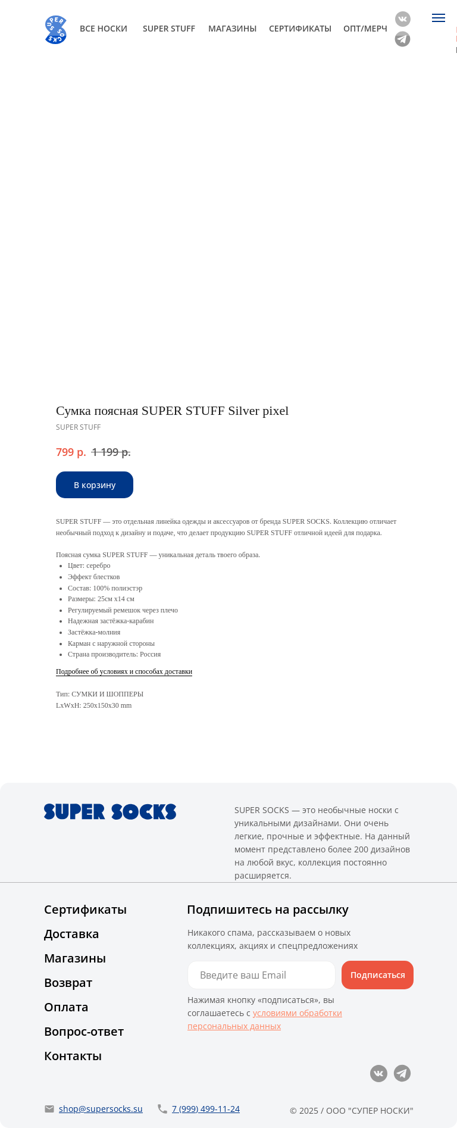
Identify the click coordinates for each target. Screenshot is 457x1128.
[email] (261, 975)
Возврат (68, 982)
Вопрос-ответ (84, 1031)
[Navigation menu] (438, 18)
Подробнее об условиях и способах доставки (124, 671)
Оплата (66, 1007)
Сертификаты (85, 909)
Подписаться (377, 974)
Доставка (71, 934)
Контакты (73, 1056)
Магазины (75, 958)
